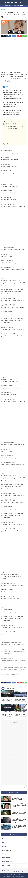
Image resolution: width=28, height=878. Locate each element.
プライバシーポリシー (11, 874)
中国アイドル (6, 857)
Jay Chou (6, 842)
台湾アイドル (6, 865)
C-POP (5, 839)
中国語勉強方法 (7, 861)
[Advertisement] (14, 55)
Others (5, 846)
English (3, 9)
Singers (5, 854)
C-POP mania (14, 2)
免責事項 (19, 874)
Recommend (7, 850)
